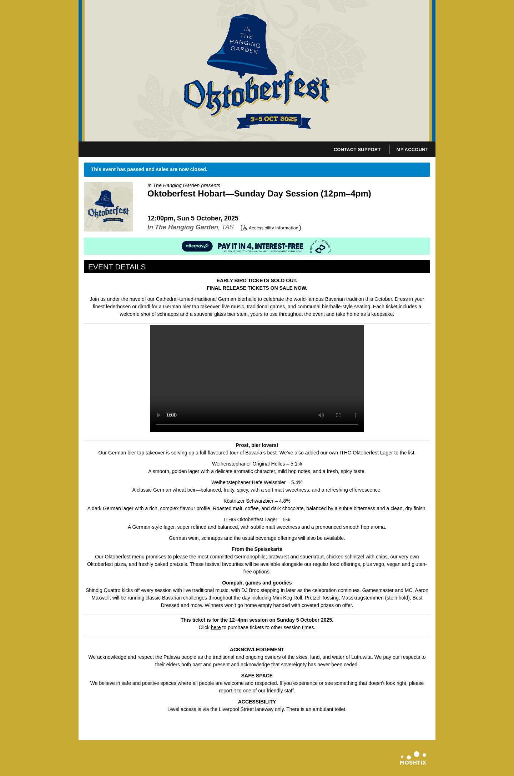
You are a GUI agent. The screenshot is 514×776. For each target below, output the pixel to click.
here (216, 627)
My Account (412, 149)
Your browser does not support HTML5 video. (257, 378)
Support (369, 149)
